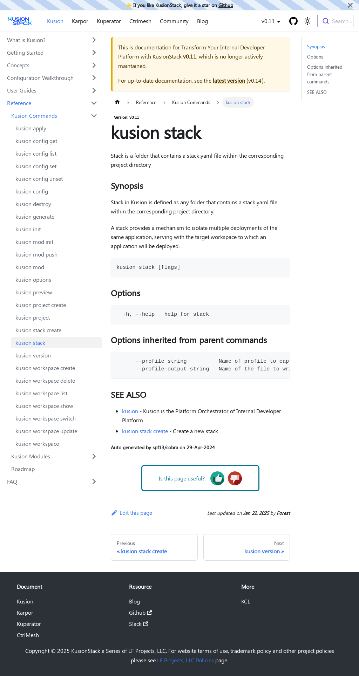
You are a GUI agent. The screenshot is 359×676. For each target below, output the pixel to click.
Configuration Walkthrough (40, 77)
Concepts (18, 65)
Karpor (80, 21)
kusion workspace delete (45, 380)
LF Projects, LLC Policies (185, 660)
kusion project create (40, 304)
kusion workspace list (41, 393)
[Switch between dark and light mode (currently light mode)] (307, 21)
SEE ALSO (317, 92)
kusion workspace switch (45, 418)
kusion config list (35, 153)
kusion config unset (39, 178)
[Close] (350, 5)
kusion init (28, 229)
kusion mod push (36, 254)
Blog (202, 21)
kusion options (33, 279)
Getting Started (25, 52)
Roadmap (23, 468)
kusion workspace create (45, 367)
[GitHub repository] (293, 21)
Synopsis (316, 46)
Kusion (55, 21)
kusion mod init (34, 241)
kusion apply (30, 128)
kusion (130, 411)
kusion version (33, 355)
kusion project (32, 317)
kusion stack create (38, 330)
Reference (19, 103)
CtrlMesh (28, 635)
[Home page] (117, 102)
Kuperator (109, 21)
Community (174, 21)
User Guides (21, 90)
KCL (245, 601)
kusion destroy (33, 203)
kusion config (31, 191)
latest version (229, 80)
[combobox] (335, 21)
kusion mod (29, 267)
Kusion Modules (30, 456)
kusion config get (36, 140)
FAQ (12, 481)
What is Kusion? (26, 39)
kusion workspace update (46, 431)
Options (315, 57)
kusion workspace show (44, 405)
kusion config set (35, 166)
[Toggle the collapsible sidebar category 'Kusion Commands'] (94, 115)
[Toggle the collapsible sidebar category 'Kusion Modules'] (94, 456)
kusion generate (34, 216)
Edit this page (131, 512)
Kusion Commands (34, 115)
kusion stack (30, 342)
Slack (138, 623)
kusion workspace (37, 443)
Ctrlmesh (140, 21)
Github (225, 5)
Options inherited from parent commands (325, 74)
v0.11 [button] (268, 21)
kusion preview (33, 292)
